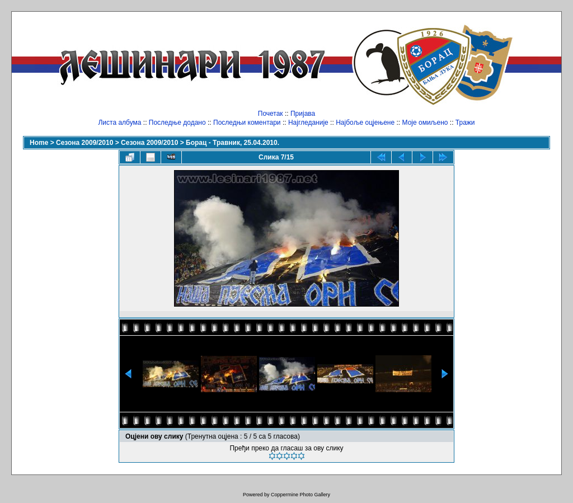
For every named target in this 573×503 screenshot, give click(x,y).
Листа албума (119, 122)
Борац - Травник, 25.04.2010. (232, 143)
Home (39, 143)
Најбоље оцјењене (365, 122)
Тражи (465, 122)
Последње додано (177, 122)
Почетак (270, 113)
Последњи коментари (247, 122)
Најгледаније (308, 122)
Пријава (302, 113)
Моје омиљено (425, 122)
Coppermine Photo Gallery (300, 494)
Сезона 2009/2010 (84, 143)
